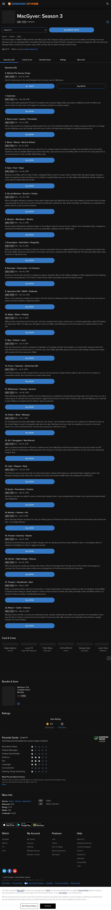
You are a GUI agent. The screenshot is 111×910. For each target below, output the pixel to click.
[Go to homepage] (23, 3)
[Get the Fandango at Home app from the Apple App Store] (9, 822)
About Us (80, 837)
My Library (31, 837)
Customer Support (84, 844)
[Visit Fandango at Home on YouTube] (15, 868)
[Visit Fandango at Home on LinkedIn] (4, 868)
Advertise (80, 856)
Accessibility (81, 860)
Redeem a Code (33, 852)
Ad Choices (6, 881)
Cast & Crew (27, 57)
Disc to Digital (57, 844)
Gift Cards (55, 852)
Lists (53, 837)
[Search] (107, 3)
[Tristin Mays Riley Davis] (47, 655)
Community (49, 725)
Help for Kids (75, 881)
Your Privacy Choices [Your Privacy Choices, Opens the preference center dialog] (29, 906)
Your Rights (63, 893)
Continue (48, 906)
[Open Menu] (3, 3)
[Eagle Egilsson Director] (10, 655)
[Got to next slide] (108, 655)
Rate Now (62, 725)
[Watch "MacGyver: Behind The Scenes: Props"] (30, 83)
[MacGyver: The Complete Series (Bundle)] (27, 687)
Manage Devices (33, 848)
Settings (30, 844)
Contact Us (81, 852)
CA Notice (49, 881)
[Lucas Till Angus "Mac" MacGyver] (29, 655)
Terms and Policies (61, 881)
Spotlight (5, 837)
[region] (55, 898)
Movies (5, 841)
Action (11, 799)
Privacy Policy (17, 881)
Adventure (27, 799)
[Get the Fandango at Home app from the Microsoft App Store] (38, 822)
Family (54, 841)
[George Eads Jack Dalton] (84, 655)
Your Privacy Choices (36, 881)
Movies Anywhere (59, 848)
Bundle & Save (45, 57)
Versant (20, 890)
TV (3, 844)
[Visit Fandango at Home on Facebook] (9, 868)
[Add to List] (107, 19)
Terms (48, 890)
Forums (80, 848)
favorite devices (30, 47)
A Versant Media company (22, 875)
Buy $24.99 (76, 27)
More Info (81, 57)
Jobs (79, 863)
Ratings (63, 57)
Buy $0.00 (81, 84)
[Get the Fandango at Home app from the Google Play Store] (24, 822)
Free (4, 848)
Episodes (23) (9, 57)
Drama (18, 799)
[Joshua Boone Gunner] (66, 655)
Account (30, 841)
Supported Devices (84, 841)
